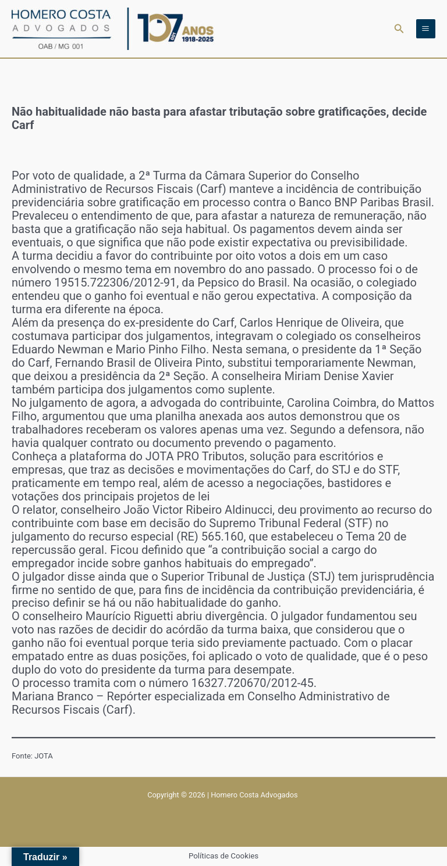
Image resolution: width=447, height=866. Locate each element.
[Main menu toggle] (425, 28)
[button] (399, 29)
